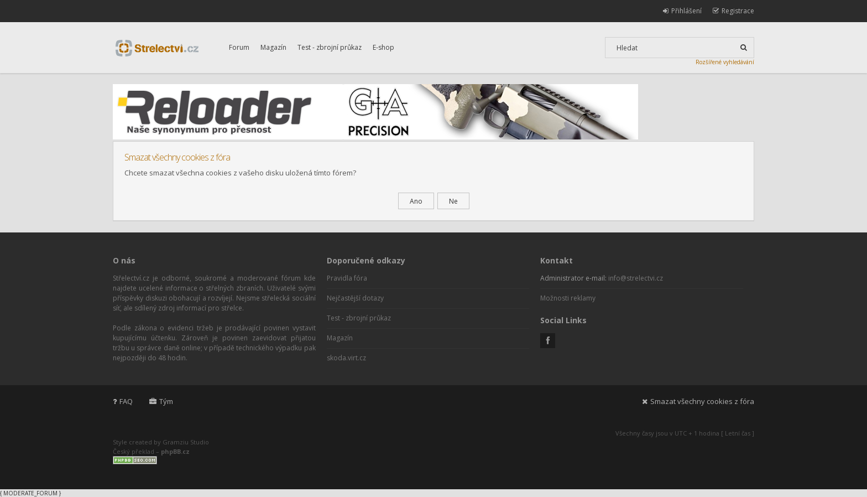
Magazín (273, 47)
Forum (239, 47)
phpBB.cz (175, 451)
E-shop (383, 47)
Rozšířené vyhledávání (725, 62)
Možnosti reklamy (568, 298)
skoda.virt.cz (346, 358)
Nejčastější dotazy (355, 298)
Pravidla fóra (347, 278)
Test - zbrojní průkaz (329, 47)
